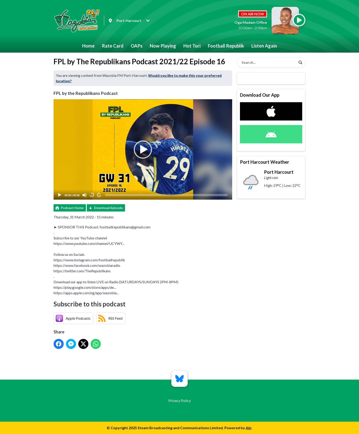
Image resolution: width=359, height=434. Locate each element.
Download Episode (108, 208)
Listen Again (264, 45)
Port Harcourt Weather (264, 162)
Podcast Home (72, 208)
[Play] (59, 195)
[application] (143, 149)
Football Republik (226, 45)
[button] (143, 149)
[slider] (166, 195)
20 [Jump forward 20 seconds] (99, 195)
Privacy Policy (179, 400)
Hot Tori (192, 45)
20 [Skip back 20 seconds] (92, 195)
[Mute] (84, 195)
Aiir (248, 428)
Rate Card (112, 45)
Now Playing (163, 45)
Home (88, 45)
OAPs (136, 45)
